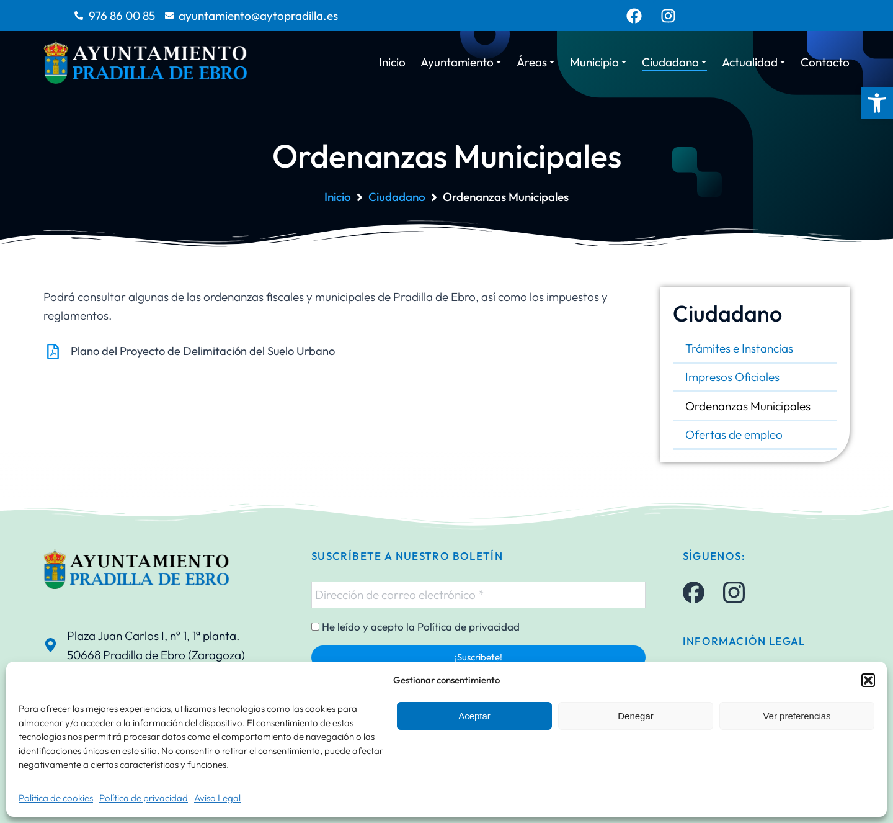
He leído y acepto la (415, 627)
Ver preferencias (796, 716)
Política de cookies (56, 798)
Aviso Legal (217, 798)
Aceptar (474, 716)
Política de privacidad (143, 798)
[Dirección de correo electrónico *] (478, 595)
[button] (877, 103)
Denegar (636, 716)
